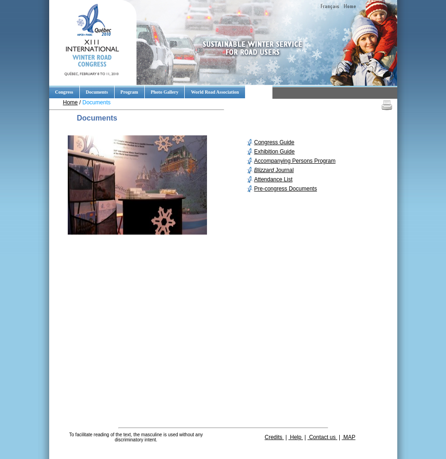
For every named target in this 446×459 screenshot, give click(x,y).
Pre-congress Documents (285, 188)
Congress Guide (274, 142)
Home (70, 102)
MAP (348, 437)
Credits (274, 437)
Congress (64, 92)
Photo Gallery (165, 92)
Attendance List (273, 179)
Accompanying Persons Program (295, 161)
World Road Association (215, 92)
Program (129, 92)
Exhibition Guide (274, 151)
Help (295, 437)
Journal (274, 170)
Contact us (322, 437)
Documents (97, 92)
